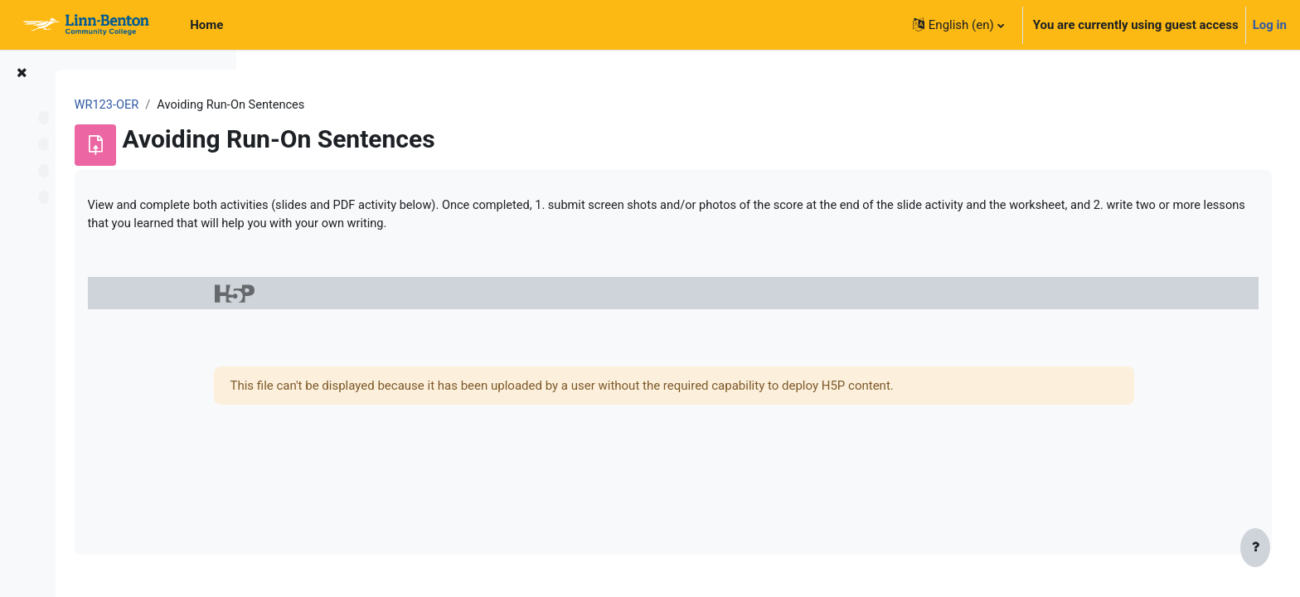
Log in (1270, 24)
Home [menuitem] (206, 24)
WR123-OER (302, 105)
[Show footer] (1255, 549)
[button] (958, 25)
